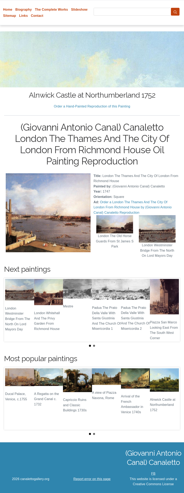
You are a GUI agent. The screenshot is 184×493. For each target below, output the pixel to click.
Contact (37, 15)
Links (23, 15)
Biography (23, 9)
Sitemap (9, 15)
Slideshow (79, 9)
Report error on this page (92, 479)
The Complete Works (51, 9)
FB (153, 473)
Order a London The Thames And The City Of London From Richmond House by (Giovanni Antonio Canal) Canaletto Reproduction (133, 207)
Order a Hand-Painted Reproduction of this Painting (92, 106)
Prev (10, 310)
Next (173, 310)
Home (7, 9)
